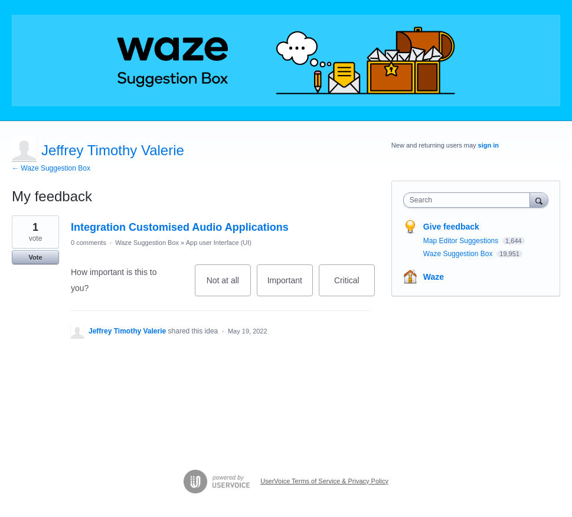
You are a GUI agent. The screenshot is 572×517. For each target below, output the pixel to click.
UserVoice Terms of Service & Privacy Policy (324, 481)
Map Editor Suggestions (462, 241)
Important (290, 286)
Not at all (229, 286)
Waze (433, 277)
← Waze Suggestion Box (51, 168)
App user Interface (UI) (218, 242)
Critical (354, 286)
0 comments (88, 242)
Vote (35, 257)
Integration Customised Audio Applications (180, 227)
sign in (488, 145)
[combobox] (469, 200)
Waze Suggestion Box (147, 242)
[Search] (538, 199)
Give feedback (451, 226)
